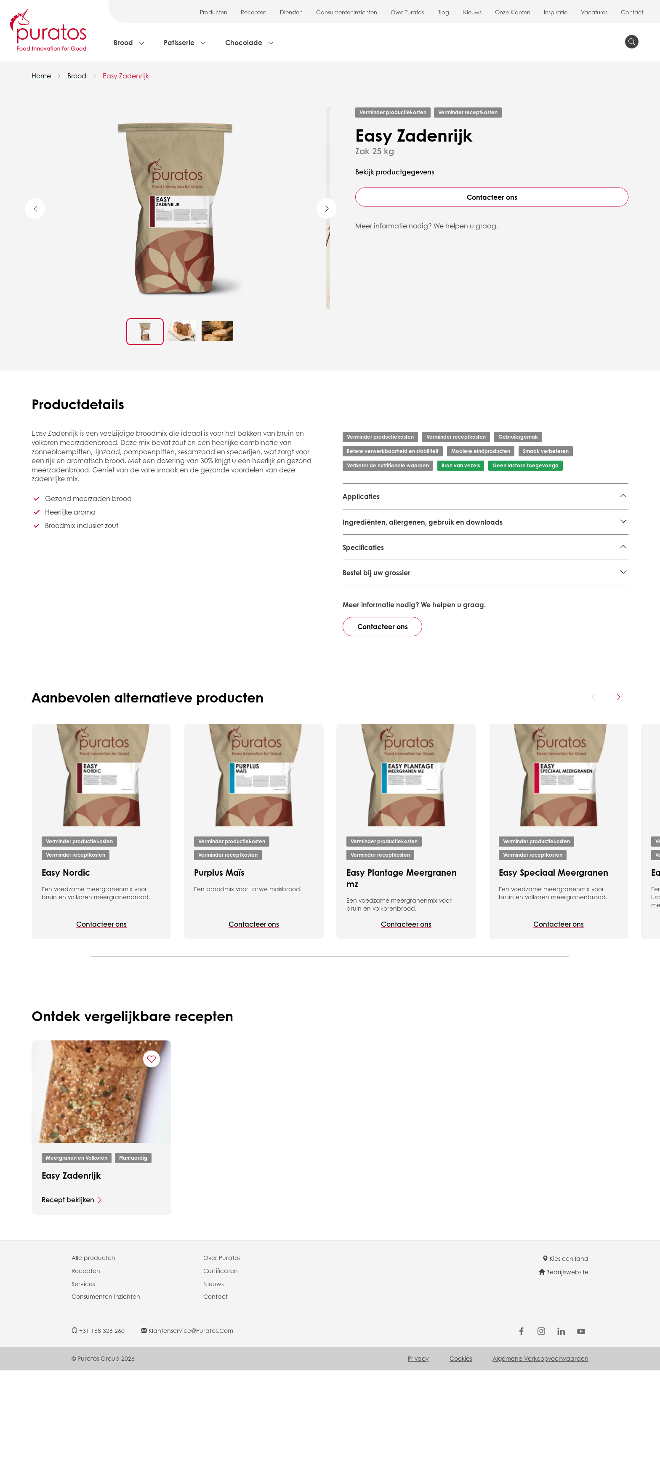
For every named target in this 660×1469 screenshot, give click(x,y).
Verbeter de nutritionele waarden (388, 465)
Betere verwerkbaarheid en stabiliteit (393, 451)
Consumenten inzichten (106, 1395)
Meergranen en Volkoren (383, 517)
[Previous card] (593, 795)
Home (41, 75)
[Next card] (618, 795)
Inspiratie (555, 12)
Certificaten (220, 1369)
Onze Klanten (512, 12)
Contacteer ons (492, 197)
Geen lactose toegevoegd (525, 465)
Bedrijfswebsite (563, 1370)
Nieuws (472, 12)
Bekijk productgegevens (394, 172)
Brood (123, 42)
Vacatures (594, 12)
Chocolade (243, 42)
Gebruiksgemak (518, 436)
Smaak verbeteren (546, 451)
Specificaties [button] (363, 577)
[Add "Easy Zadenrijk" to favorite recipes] (151, 1157)
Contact (632, 12)
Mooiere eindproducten (480, 451)
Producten (213, 12)
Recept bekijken (68, 1298)
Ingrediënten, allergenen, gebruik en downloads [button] (423, 552)
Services (83, 1382)
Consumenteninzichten (346, 12)
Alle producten (93, 1356)
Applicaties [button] (361, 496)
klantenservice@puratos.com (187, 1428)
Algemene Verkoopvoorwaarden (540, 1457)
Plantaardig (133, 1256)
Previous (35, 208)
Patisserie (179, 42)
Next (327, 208)
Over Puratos (407, 12)
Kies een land (565, 1357)
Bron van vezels (461, 465)
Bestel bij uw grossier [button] (376, 671)
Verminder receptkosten (468, 112)
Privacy (418, 1457)
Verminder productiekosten (392, 112)
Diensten (291, 12)
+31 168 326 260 (98, 1428)
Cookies (461, 1457)
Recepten (253, 12)
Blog (443, 12)
